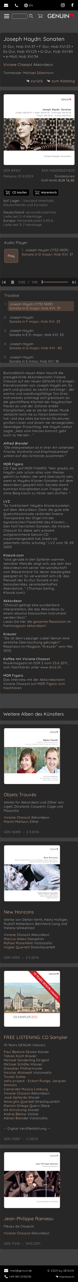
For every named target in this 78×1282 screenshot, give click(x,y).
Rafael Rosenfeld (28, 943)
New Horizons (19, 912)
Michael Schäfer (23, 1064)
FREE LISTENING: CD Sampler (36, 1037)
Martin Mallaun (21, 821)
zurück (34, 81)
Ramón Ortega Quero (27, 1106)
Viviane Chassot (28, 64)
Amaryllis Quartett (31, 1101)
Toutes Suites (15, 1077)
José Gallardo (22, 1097)
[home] (6, 16)
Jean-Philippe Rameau (28, 1218)
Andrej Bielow (21, 1114)
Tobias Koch (20, 1056)
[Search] (19, 16)
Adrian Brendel (26, 1118)
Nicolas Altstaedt (28, 1072)
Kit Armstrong (21, 1110)
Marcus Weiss (24, 939)
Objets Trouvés (20, 794)
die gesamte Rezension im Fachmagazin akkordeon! (37, 623)
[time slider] (55, 282)
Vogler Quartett (29, 947)
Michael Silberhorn (38, 73)
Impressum (65, 1276)
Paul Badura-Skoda (26, 1052)
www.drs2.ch (50, 667)
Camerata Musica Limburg (26, 1089)
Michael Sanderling (26, 1060)
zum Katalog (61, 81)
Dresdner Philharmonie (23, 1068)
